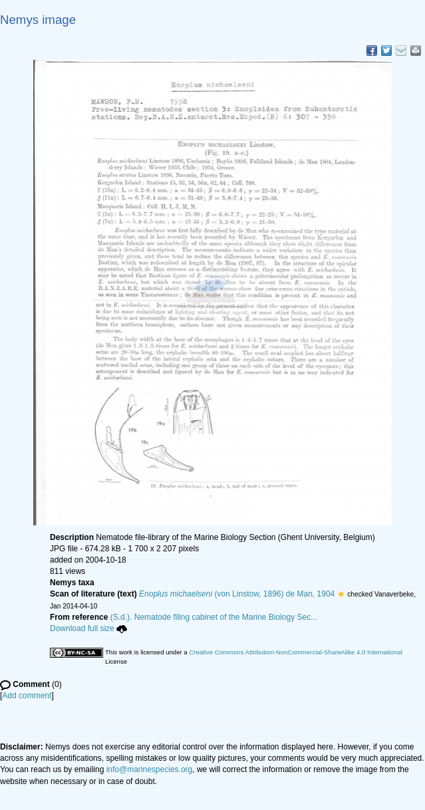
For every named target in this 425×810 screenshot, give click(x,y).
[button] (341, 594)
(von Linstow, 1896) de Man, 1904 (237, 594)
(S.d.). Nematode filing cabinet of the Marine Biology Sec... (214, 617)
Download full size (88, 628)
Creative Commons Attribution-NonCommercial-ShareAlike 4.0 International (295, 652)
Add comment (26, 695)
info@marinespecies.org (149, 769)
